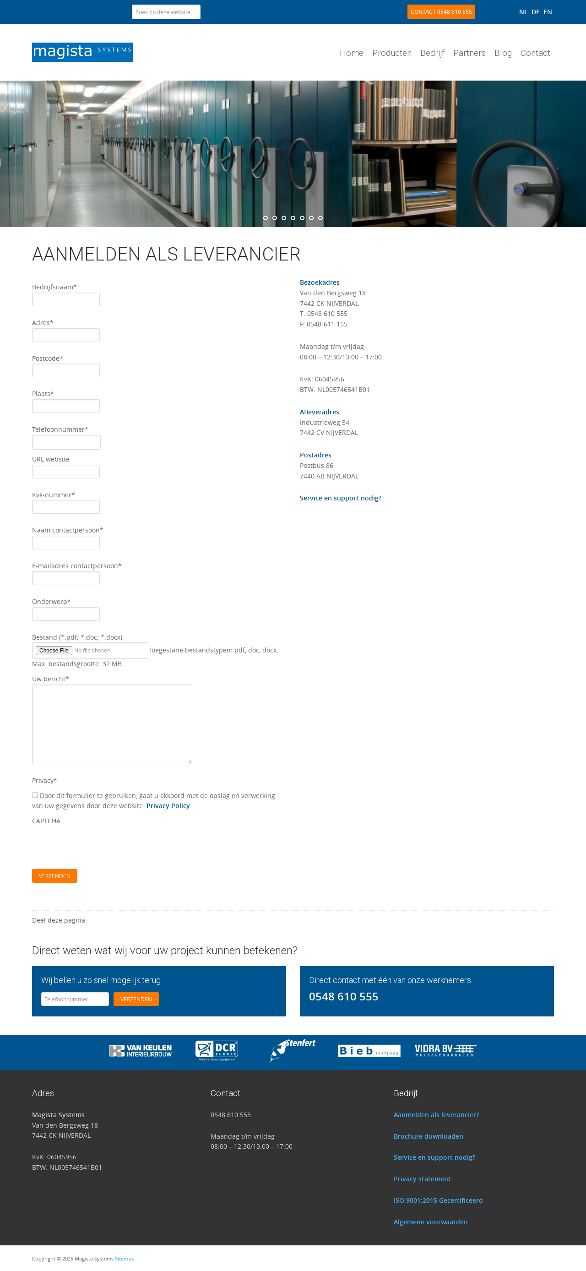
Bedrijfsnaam (54, 286)
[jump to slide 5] (302, 218)
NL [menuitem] (523, 11)
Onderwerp (51, 601)
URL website (51, 459)
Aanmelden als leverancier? (436, 1114)
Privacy (44, 780)
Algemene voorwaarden (431, 1221)
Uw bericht (50, 678)
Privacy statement (422, 1178)
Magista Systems (82, 52)
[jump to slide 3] (283, 218)
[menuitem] (523, 12)
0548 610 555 (344, 996)
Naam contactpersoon (67, 530)
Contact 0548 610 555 (441, 12)
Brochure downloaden (428, 1136)
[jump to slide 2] (274, 218)
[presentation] (101, 844)
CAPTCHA (46, 820)
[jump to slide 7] (320, 218)
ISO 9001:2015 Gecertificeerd (438, 1200)
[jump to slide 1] (265, 218)
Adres (43, 322)
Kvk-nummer (53, 494)
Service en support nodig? (340, 498)
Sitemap (125, 1258)
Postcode (47, 358)
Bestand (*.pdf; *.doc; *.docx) (77, 637)
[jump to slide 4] (293, 218)
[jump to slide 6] (311, 218)
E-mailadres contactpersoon (77, 565)
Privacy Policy (168, 805)
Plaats (43, 393)
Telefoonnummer (60, 429)
